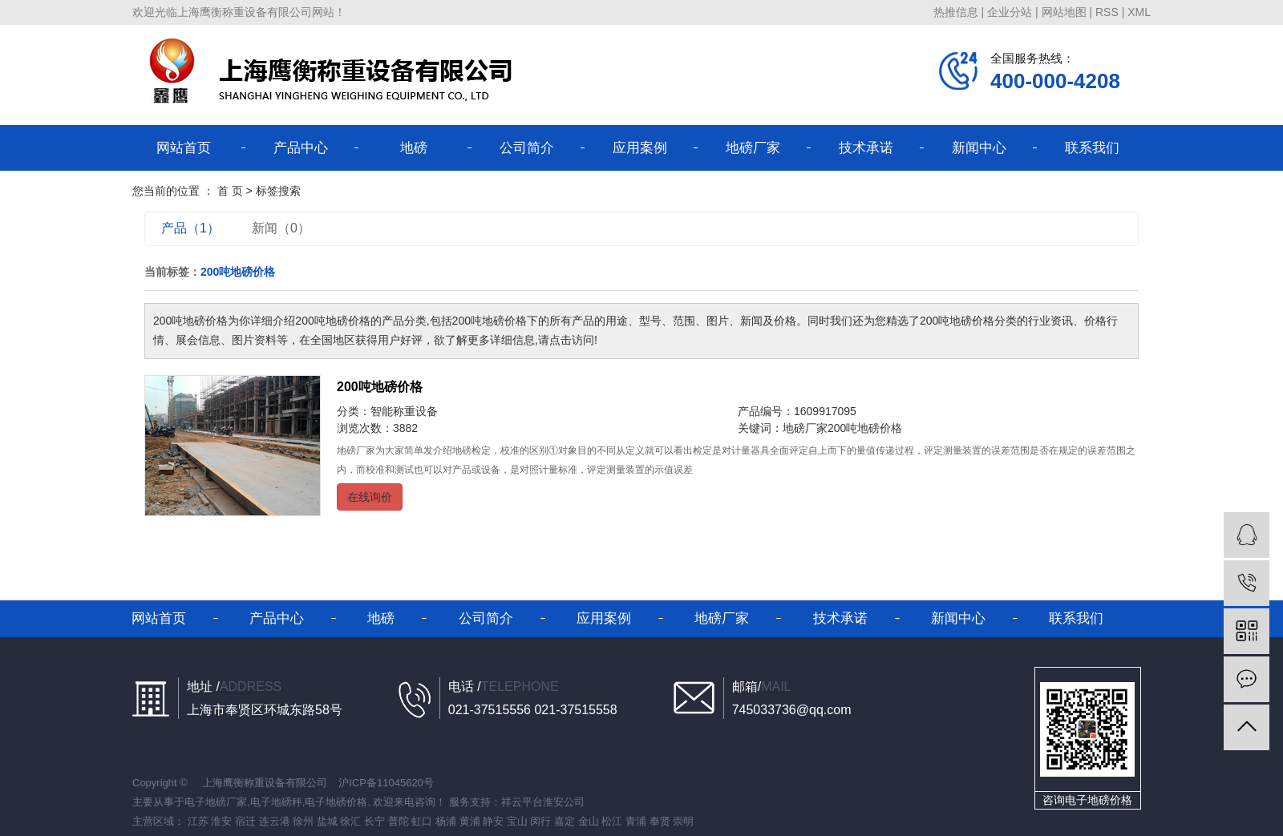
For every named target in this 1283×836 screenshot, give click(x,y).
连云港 (274, 821)
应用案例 (640, 147)
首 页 (230, 190)
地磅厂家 (753, 147)
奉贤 (660, 821)
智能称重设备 (404, 411)
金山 (588, 821)
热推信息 (955, 12)
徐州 (303, 821)
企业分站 (1009, 12)
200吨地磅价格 (380, 387)
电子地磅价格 (336, 802)
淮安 (221, 821)
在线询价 (369, 497)
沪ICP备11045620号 (386, 783)
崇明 (683, 821)
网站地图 (1064, 12)
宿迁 (245, 821)
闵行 (540, 821)
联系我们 (1092, 147)
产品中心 (300, 147)
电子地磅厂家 (215, 802)
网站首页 (183, 147)
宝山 (517, 821)
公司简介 (527, 147)
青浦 (635, 821)
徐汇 (350, 821)
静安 (493, 821)
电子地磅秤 (276, 802)
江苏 (198, 821)
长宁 (374, 821)
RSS (1107, 12)
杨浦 (445, 821)
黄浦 (469, 821)
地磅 (413, 147)
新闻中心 (979, 147)
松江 (611, 821)
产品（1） (190, 228)
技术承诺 (866, 147)
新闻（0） (281, 228)
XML (1139, 12)
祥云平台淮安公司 (543, 802)
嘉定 (564, 821)
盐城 (327, 821)
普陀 (398, 821)
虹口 (421, 821)
